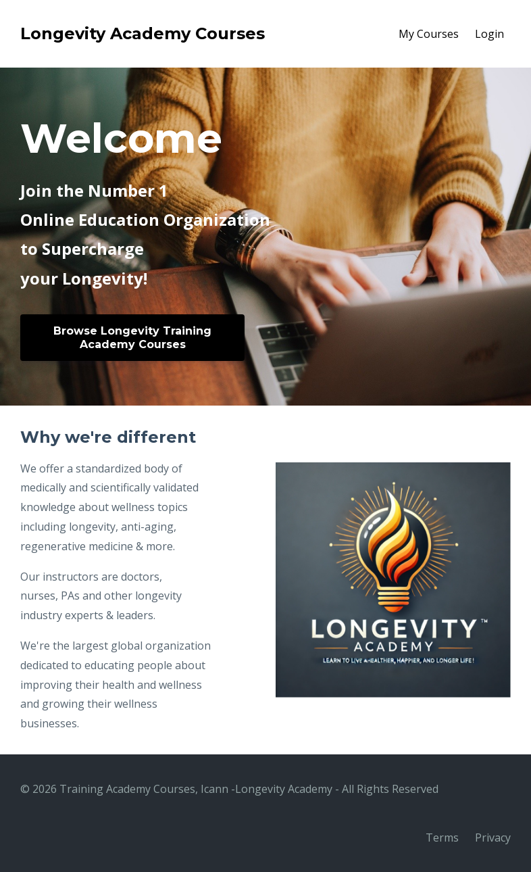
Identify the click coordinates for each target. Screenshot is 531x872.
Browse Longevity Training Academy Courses (132, 337)
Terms (442, 837)
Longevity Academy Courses (142, 33)
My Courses (429, 33)
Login (489, 33)
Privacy (493, 837)
